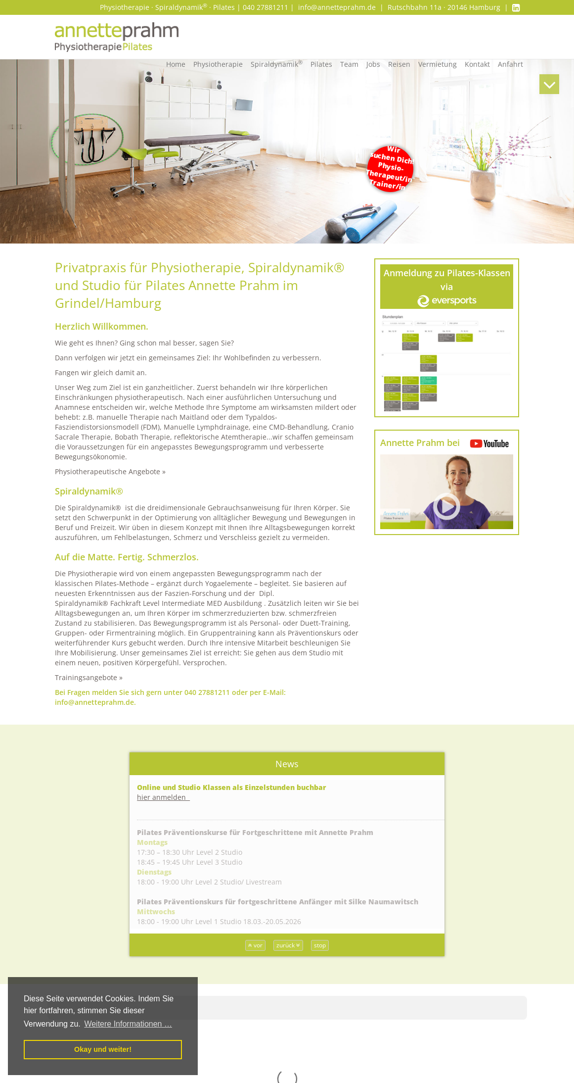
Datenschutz (475, 1035)
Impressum (473, 1026)
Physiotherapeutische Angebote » (110, 471)
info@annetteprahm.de (337, 7)
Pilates (321, 64)
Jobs (373, 64)
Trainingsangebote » (89, 677)
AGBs (463, 1016)
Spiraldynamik (277, 64)
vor (255, 945)
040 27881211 (207, 692)
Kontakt (477, 64)
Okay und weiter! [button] (103, 1049)
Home (175, 64)
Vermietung (437, 64)
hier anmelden (163, 797)
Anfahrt (510, 64)
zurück (288, 945)
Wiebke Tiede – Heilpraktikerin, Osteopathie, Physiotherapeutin (279, 1021)
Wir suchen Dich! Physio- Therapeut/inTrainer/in (390, 168)
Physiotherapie (218, 64)
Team (349, 64)
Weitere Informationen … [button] (128, 1024)
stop (320, 945)
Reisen (399, 64)
